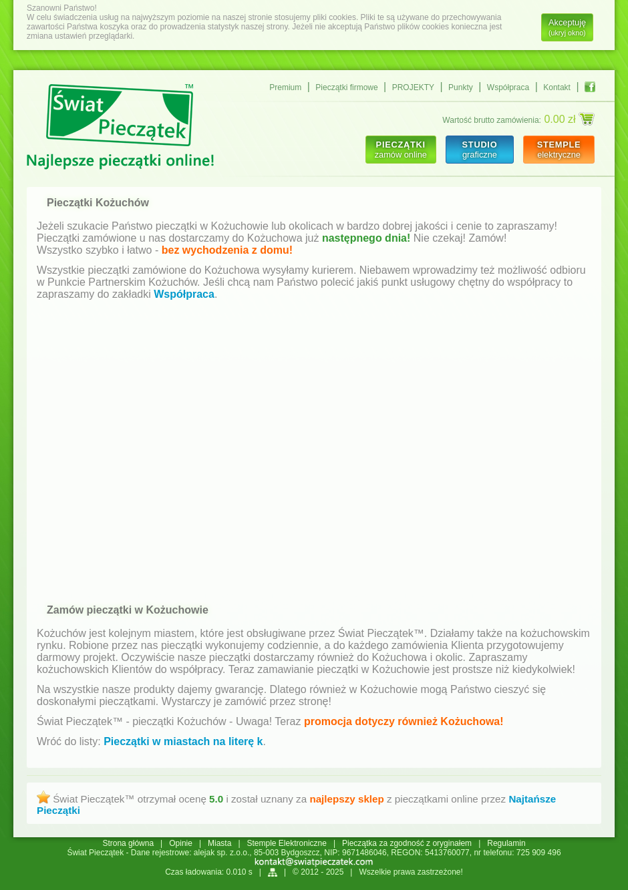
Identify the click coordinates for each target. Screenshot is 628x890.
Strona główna (128, 843)
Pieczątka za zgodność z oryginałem (407, 843)
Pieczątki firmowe (346, 87)
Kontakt (557, 87)
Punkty (460, 87)
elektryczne (558, 150)
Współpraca (508, 87)
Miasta (219, 843)
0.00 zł (569, 119)
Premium (285, 87)
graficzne (479, 150)
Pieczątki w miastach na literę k (183, 741)
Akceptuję (567, 27)
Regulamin (506, 843)
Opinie (180, 843)
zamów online (401, 150)
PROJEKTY (413, 87)
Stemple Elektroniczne (287, 843)
